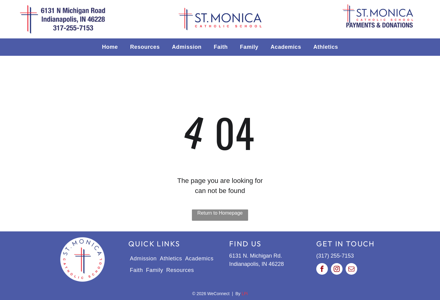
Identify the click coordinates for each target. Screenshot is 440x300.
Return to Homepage (220, 213)
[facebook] (322, 269)
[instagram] (337, 269)
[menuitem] (110, 47)
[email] (351, 269)
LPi (245, 293)
